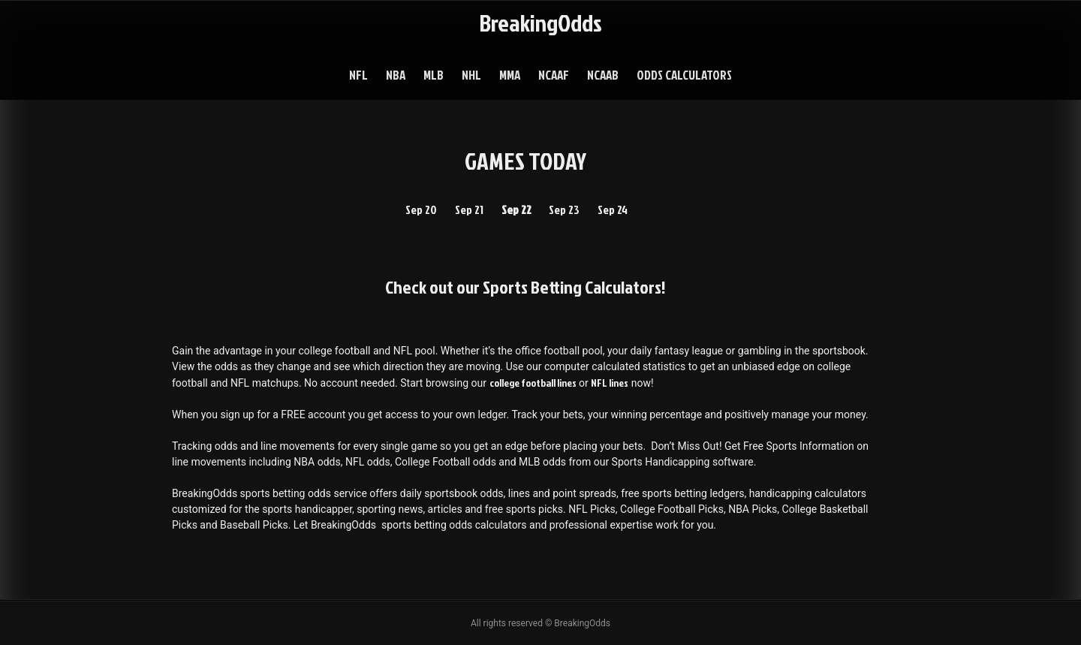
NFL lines (609, 382)
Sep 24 (613, 209)
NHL (471, 74)
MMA (509, 74)
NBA (395, 74)
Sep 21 (469, 209)
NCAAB (603, 74)
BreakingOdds (540, 22)
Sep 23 (564, 209)
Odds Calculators (684, 74)
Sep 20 (421, 209)
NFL (358, 74)
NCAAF (553, 74)
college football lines (533, 382)
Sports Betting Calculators (572, 287)
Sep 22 (516, 209)
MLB (433, 74)
